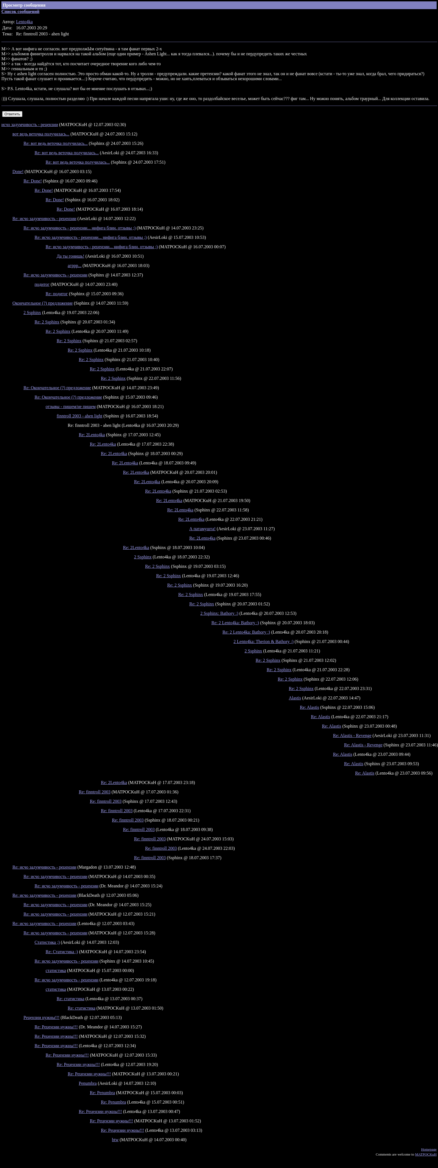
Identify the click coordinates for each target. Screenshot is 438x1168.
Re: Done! (32, 181)
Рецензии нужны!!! (41, 1017)
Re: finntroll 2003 (95, 792)
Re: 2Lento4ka (92, 434)
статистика (56, 970)
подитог (42, 284)
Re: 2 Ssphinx (47, 322)
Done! (17, 171)
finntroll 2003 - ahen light (79, 416)
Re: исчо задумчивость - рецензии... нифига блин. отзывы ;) (79, 228)
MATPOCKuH (426, 1154)
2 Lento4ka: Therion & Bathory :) (263, 641)
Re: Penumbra (102, 1092)
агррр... (75, 265)
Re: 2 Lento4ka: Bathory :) (235, 622)
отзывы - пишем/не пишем (71, 406)
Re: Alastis (309, 707)
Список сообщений (20, 11)
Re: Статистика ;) (62, 951)
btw (115, 1139)
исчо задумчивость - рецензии (29, 124)
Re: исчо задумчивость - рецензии (44, 218)
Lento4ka (24, 21)
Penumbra (88, 1083)
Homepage (429, 1149)
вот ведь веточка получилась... (40, 134)
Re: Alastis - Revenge (352, 735)
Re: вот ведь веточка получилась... (55, 143)
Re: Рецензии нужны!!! (56, 1027)
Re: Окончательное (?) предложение (57, 387)
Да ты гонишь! (70, 256)
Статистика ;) (47, 942)
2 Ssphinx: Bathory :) (219, 613)
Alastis (295, 698)
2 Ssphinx (32, 312)
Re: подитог (57, 293)
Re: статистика (70, 998)
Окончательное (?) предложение (42, 303)
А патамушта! (202, 528)
